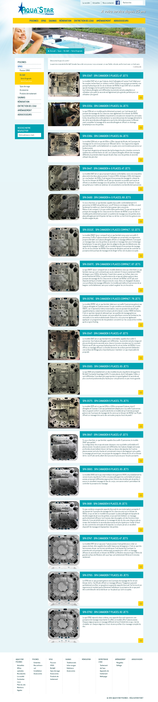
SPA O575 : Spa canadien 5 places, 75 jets (105, 400)
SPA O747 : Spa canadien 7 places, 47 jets (105, 538)
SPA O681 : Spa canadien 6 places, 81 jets (105, 503)
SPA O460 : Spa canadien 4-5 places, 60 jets (107, 197)
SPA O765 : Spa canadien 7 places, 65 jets (105, 575)
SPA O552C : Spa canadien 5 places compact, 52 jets (111, 229)
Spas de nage (25, 86)
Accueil (52, 51)
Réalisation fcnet (136, 698)
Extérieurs (70, 668)
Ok (39, 135)
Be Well (66, 51)
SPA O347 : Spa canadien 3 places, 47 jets (105, 75)
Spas (43, 20)
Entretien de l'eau (84, 20)
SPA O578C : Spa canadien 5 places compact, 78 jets (111, 298)
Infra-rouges (71, 665)
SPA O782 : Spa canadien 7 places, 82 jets (105, 612)
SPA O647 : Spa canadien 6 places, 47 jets (105, 434)
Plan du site (21, 685)
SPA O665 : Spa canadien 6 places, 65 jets (105, 469)
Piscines (34, 20)
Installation (38, 671)
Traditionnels (71, 663)
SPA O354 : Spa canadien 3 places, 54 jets (105, 105)
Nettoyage (103, 676)
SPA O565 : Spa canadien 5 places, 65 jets (105, 366)
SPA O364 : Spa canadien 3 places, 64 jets (105, 135)
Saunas (53, 20)
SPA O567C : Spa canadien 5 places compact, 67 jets (111, 264)
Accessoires (24, 90)
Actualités (96, 3)
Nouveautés (21, 674)
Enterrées (37, 663)
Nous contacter (108, 3)
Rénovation (65, 20)
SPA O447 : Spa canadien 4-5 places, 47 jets (106, 168)
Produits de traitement (28, 93)
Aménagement (103, 20)
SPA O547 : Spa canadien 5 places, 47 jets (105, 333)
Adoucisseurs (121, 20)
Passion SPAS (25, 70)
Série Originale (76, 51)
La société (86, 3)
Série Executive (26, 81)
